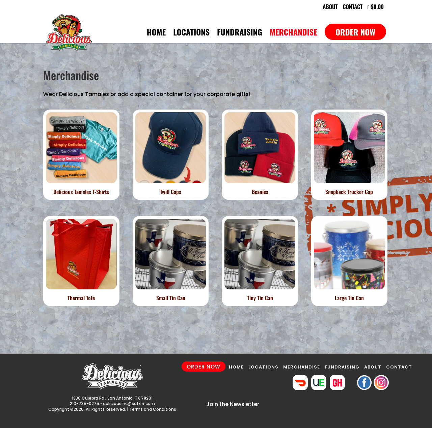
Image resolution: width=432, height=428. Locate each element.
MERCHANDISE (301, 367)
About (330, 7)
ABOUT (372, 367)
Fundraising (239, 33)
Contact (353, 7)
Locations (191, 33)
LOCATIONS (263, 367)
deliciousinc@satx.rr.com (129, 403)
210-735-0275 (84, 403)
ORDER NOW (203, 366)
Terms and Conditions (152, 409)
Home (156, 33)
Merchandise (293, 33)
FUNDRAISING (342, 367)
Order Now (355, 32)
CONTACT (399, 367)
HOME (236, 367)
